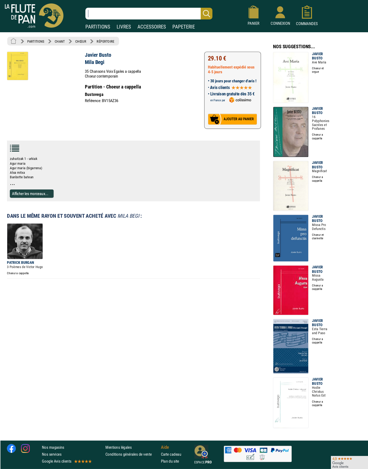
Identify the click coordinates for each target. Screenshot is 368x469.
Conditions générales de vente (132, 454)
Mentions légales (118, 447)
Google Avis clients (66, 461)
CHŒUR (80, 41)
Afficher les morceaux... (30, 193)
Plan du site (170, 461)
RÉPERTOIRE (105, 41)
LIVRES (124, 27)
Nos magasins (53, 447)
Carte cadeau (171, 454)
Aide (165, 447)
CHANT (60, 41)
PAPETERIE (183, 27)
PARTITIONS (97, 27)
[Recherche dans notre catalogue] (148, 13)
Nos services (51, 454)
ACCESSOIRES (151, 27)
